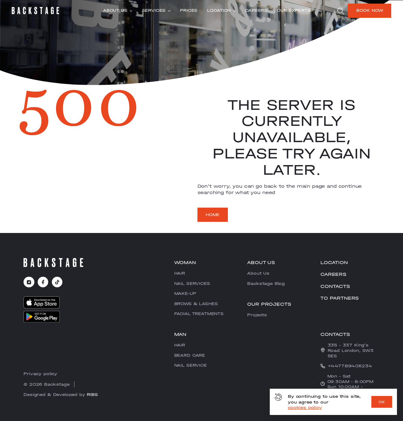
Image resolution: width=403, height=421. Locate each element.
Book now (369, 10)
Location (221, 10)
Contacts (335, 286)
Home (212, 214)
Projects (257, 314)
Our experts (293, 10)
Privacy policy (40, 373)
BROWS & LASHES (196, 303)
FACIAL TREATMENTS (199, 313)
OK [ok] (382, 402)
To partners (339, 298)
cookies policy (305, 407)
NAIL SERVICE (190, 365)
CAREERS (256, 10)
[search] (341, 11)
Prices (188, 10)
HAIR (179, 273)
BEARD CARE (189, 355)
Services (156, 10)
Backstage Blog (266, 283)
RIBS (92, 394)
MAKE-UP (185, 293)
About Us (117, 10)
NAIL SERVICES (192, 283)
